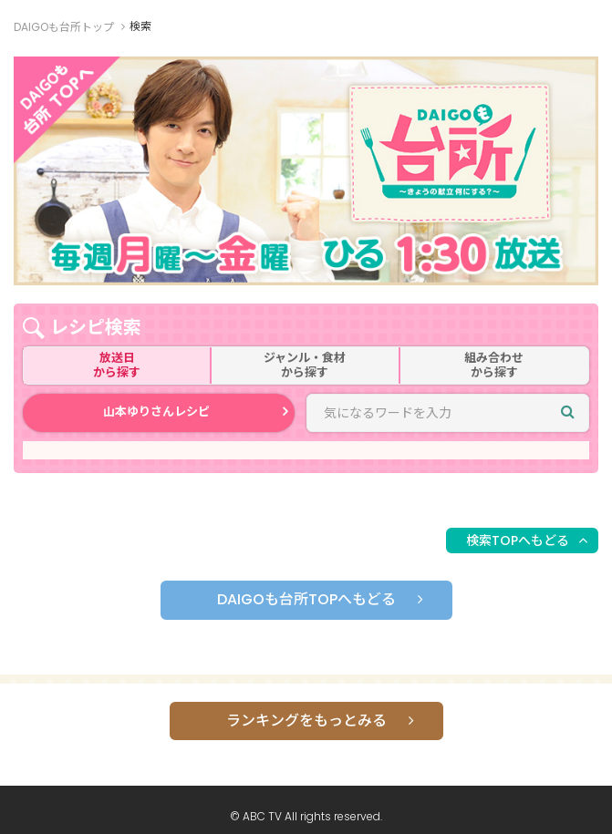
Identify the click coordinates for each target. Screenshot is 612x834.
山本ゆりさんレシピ (156, 411)
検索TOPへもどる (517, 540)
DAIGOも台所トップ (64, 27)
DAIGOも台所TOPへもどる (306, 599)
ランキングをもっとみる (306, 720)
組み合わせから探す (494, 365)
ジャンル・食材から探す (305, 365)
